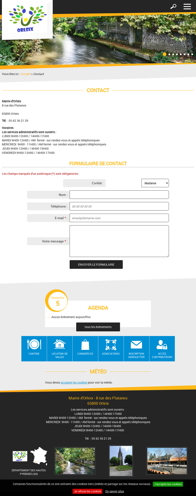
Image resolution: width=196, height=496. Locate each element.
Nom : (63, 195)
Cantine (34, 353)
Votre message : (55, 241)
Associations (111, 353)
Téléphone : (59, 206)
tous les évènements (98, 327)
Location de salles (60, 355)
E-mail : (61, 218)
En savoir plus (114, 491)
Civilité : (98, 183)
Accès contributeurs (162, 355)
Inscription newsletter (136, 355)
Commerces (85, 353)
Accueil (25, 74)
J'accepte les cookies (168, 484)
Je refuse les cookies (87, 491)
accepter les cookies (74, 382)
